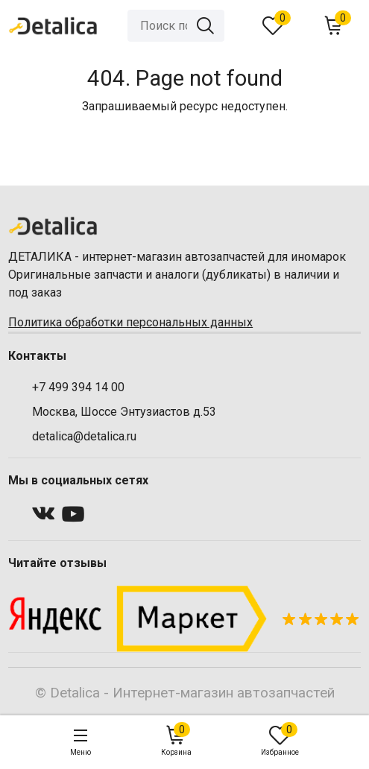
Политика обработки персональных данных (130, 322)
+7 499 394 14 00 (78, 387)
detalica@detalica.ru (84, 436)
